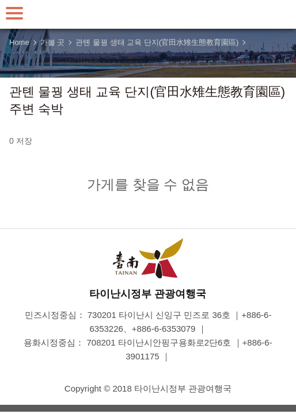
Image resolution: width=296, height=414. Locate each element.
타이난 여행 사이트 (148, 14)
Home (19, 42)
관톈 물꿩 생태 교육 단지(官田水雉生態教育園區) (156, 42)
